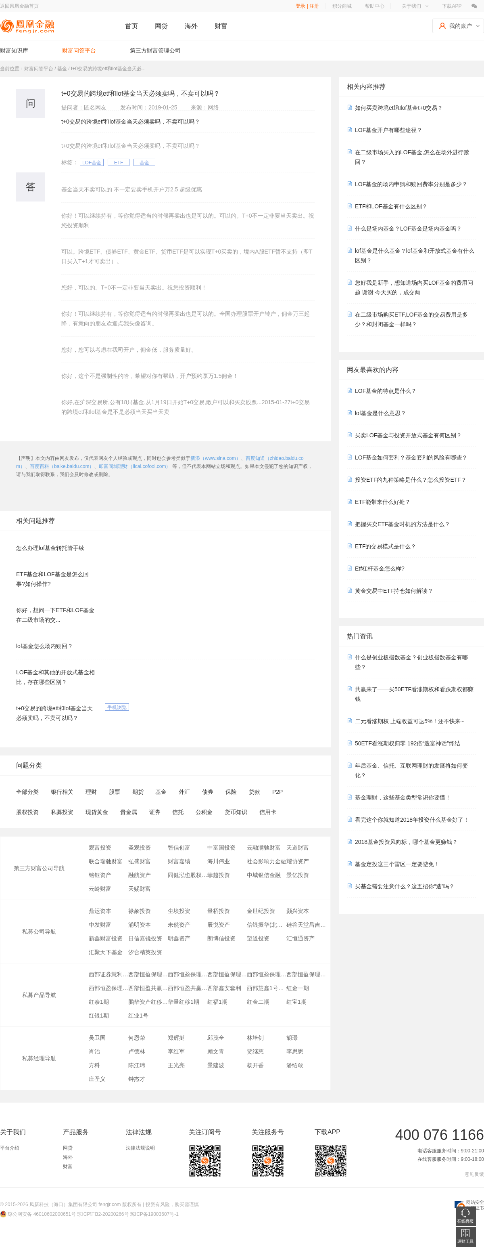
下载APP (451, 6)
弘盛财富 (139, 861)
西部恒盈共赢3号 (148, 988)
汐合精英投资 (145, 952)
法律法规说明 (140, 1148)
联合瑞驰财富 (106, 861)
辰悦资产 (218, 924)
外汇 (184, 792)
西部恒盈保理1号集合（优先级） (266, 974)
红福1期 (217, 1002)
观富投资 (100, 847)
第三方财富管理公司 (155, 50)
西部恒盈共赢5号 (187, 988)
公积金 (204, 812)
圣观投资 (139, 847)
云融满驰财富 (264, 847)
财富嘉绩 (179, 861)
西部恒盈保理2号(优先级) (187, 974)
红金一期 (297, 988)
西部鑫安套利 (224, 988)
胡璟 (292, 1037)
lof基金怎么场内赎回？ (44, 646)
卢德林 (136, 1051)
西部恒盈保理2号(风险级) (227, 974)
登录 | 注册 (307, 6)
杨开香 (255, 1065)
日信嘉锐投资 (145, 938)
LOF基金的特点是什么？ (386, 391)
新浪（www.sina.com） (215, 458)
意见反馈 (474, 1174)
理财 (91, 792)
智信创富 (179, 847)
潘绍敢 (294, 1065)
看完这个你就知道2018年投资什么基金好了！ (412, 819)
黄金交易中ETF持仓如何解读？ (394, 591)
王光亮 (176, 1065)
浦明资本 (139, 924)
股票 (114, 792)
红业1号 (138, 1015)
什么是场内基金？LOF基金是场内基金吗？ (408, 228)
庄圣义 (97, 1079)
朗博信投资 (221, 938)
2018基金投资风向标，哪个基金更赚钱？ (406, 842)
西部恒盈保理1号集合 (148, 974)
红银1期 (99, 1015)
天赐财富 (139, 888)
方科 (94, 1065)
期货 (138, 792)
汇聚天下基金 (106, 952)
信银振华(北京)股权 (266, 924)
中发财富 (100, 924)
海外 (191, 26)
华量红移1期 (183, 1002)
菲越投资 (218, 875)
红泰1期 (99, 1002)
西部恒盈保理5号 (108, 988)
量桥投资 (218, 911)
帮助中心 (374, 6)
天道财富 (297, 847)
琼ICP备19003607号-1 (154, 1214)
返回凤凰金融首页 (19, 6)
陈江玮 (136, 1065)
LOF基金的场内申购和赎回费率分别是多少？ (411, 184)
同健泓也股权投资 (187, 875)
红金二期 (258, 1002)
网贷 (161, 26)
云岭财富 (100, 888)
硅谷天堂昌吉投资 (306, 924)
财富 (221, 26)
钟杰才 (136, 1079)
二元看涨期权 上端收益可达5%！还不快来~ (409, 721)
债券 (207, 792)
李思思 (294, 1051)
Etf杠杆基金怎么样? (380, 568)
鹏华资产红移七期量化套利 (148, 1002)
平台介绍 (9, 1148)
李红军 (176, 1051)
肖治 (94, 1051)
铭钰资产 (100, 875)
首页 (131, 26)
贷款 (254, 792)
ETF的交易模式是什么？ (385, 546)
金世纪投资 (261, 911)
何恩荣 (136, 1037)
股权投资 (27, 812)
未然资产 (179, 924)
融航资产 (139, 875)
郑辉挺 (176, 1037)
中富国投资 (221, 847)
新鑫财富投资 (106, 938)
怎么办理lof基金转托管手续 (50, 548)
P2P (277, 792)
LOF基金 (91, 163)
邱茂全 (215, 1037)
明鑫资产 (179, 938)
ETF (118, 163)
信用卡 (267, 812)
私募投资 (62, 812)
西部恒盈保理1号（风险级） (306, 974)
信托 (178, 812)
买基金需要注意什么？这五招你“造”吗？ (405, 886)
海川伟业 (218, 861)
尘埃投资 (179, 911)
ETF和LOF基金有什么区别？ (391, 206)
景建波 (215, 1065)
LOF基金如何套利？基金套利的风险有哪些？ (411, 457)
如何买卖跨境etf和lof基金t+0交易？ (399, 108)
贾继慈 (255, 1051)
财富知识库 (14, 50)
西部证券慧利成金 (108, 974)
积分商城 (342, 6)
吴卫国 (97, 1037)
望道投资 (258, 938)
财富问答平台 (79, 50)
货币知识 (236, 812)
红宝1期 (296, 1002)
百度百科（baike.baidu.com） (62, 466)
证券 (155, 812)
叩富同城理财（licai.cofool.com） (135, 466)
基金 (144, 163)
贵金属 (128, 812)
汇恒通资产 (300, 938)
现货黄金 (97, 812)
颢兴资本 (297, 911)
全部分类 (27, 792)
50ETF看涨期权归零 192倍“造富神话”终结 (407, 743)
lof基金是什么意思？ (380, 413)
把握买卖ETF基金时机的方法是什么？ (402, 524)
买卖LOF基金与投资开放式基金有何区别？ (408, 435)
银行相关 (62, 792)
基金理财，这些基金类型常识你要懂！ (403, 797)
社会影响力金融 (266, 861)
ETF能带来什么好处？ (383, 502)
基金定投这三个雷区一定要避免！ (397, 864)
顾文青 (215, 1051)
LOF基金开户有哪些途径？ (388, 130)
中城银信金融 (264, 875)
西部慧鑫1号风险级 (266, 988)
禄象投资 (139, 911)
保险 (231, 792)
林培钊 (255, 1037)
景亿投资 (297, 875)
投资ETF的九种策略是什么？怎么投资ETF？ (411, 479)
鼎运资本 (100, 911)
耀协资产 (297, 861)
